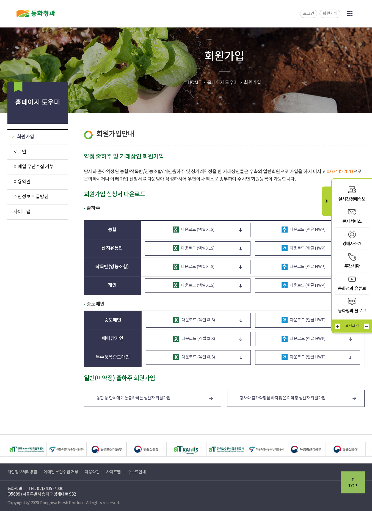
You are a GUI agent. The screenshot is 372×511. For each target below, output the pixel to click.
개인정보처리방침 (22, 472)
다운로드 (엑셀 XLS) (193, 230)
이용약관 (22, 182)
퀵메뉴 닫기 (326, 201)
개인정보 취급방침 (31, 197)
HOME (194, 82)
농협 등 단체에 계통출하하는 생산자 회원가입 (133, 398)
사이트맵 (22, 212)
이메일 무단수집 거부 (33, 167)
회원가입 (330, 13)
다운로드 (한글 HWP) (304, 230)
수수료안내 (136, 472)
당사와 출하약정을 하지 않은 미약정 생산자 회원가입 (283, 398)
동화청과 (35, 13)
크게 (337, 326)
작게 (366, 326)
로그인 (308, 13)
